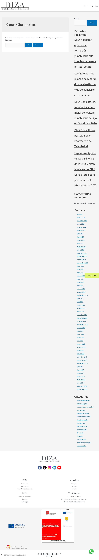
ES (84, 6)
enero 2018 (80, 354)
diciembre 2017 (82, 357)
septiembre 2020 (82, 324)
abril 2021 (80, 302)
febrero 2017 (81, 380)
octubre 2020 (81, 321)
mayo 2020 (80, 337)
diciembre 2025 (82, 221)
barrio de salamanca (83, 400)
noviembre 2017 (82, 360)
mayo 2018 (80, 350)
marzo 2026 (81, 217)
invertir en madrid (82, 420)
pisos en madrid (82, 426)
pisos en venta (82, 430)
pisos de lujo (81, 423)
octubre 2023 (81, 260)
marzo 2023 (81, 276)
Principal (80, 433)
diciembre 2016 (82, 386)
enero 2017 (80, 383)
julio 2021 (80, 299)
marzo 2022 (81, 289)
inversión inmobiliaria (83, 417)
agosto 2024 (81, 230)
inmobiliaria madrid (83, 413)
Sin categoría (81, 439)
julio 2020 (80, 331)
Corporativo (81, 410)
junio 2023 (80, 266)
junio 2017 (80, 370)
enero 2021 (80, 311)
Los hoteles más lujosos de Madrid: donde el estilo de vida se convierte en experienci (85, 84)
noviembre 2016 (82, 389)
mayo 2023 (80, 269)
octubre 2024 (81, 227)
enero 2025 (80, 224)
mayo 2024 (80, 240)
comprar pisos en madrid (85, 407)
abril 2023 (80, 273)
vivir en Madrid (81, 446)
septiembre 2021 (82, 295)
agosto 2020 (81, 328)
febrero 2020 (81, 347)
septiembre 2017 (82, 363)
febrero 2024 (81, 247)
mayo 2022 (80, 282)
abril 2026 (80, 214)
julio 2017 (80, 367)
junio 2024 (80, 237)
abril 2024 (80, 243)
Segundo (80, 436)
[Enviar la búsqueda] (28, 45)
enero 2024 (80, 250)
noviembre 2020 (82, 318)
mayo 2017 (80, 373)
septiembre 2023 (82, 263)
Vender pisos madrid (83, 443)
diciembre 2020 (82, 315)
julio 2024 (80, 234)
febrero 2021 (81, 308)
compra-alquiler (82, 404)
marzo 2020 (81, 344)
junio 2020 (80, 334)
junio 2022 (80, 279)
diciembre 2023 (82, 253)
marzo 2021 (81, 305)
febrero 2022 (81, 292)
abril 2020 (80, 341)
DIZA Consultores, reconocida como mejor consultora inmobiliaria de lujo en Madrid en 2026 (85, 112)
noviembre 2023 (82, 256)
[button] (96, 5)
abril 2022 (80, 286)
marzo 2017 (81, 376)
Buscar (76, 19)
